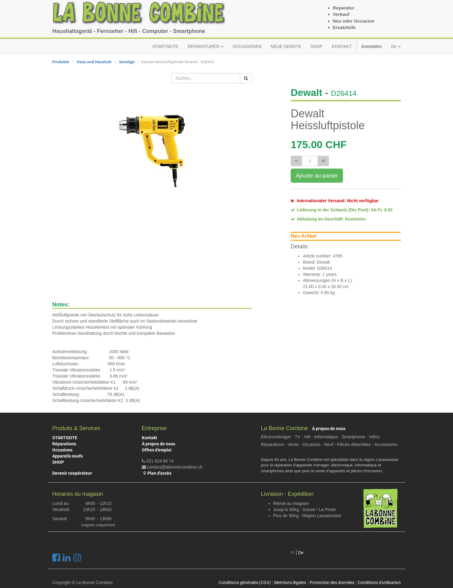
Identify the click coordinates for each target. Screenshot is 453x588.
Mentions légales (290, 582)
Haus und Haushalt (94, 61)
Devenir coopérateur (72, 473)
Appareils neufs (67, 456)
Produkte (60, 61)
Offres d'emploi (156, 449)
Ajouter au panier (317, 176)
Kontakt (149, 437)
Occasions (62, 449)
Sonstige (126, 61)
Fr (293, 552)
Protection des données (332, 582)
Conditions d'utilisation (379, 582)
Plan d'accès (159, 473)
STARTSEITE (64, 437)
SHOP (58, 462)
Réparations (64, 443)
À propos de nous (158, 443)
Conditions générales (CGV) (245, 582)
